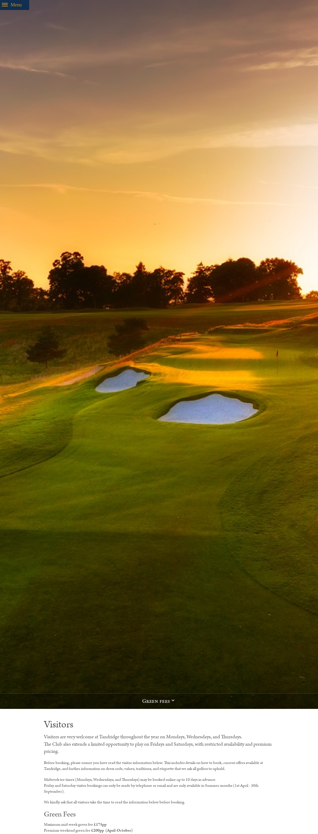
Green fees (156, 701)
